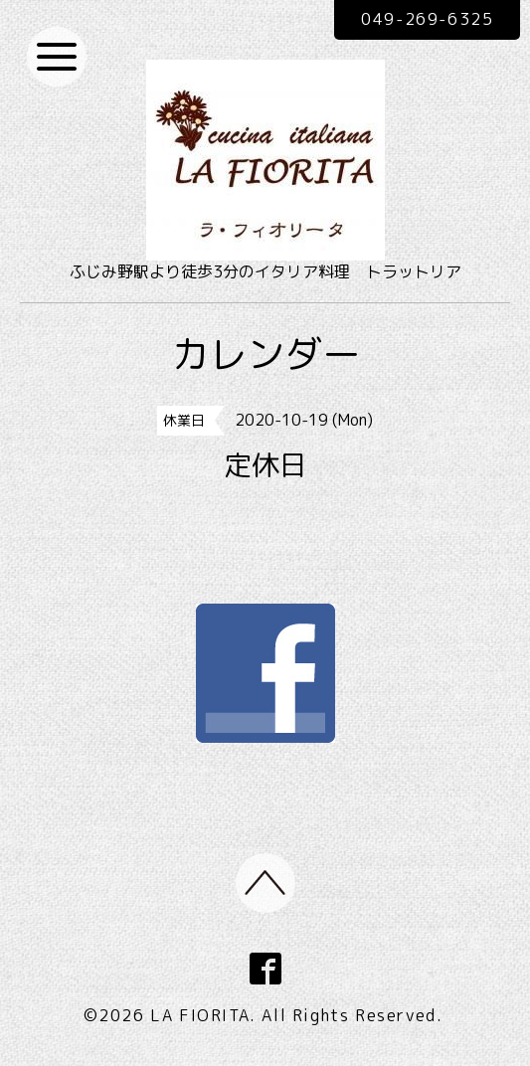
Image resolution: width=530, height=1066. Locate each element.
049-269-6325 (427, 19)
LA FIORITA (200, 1015)
